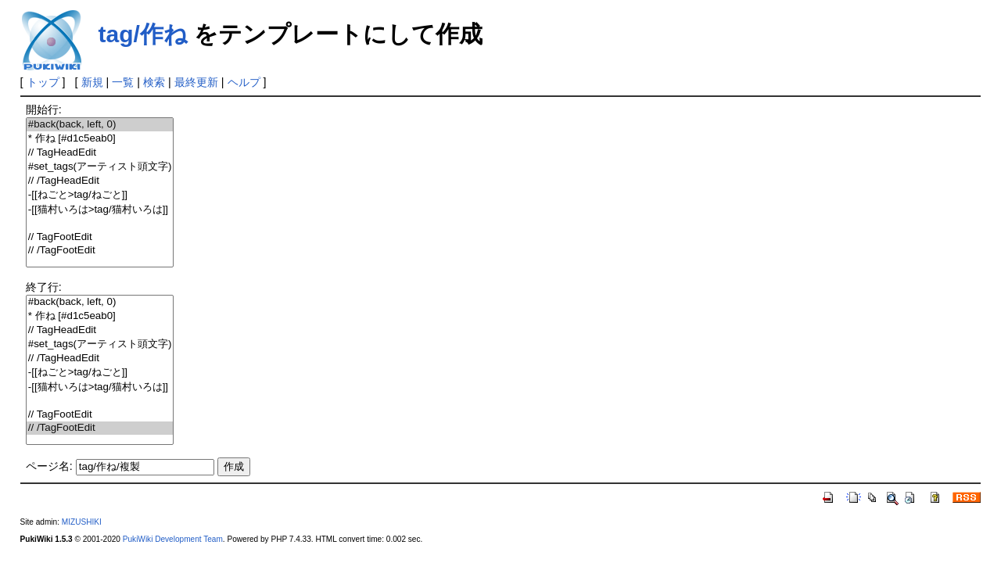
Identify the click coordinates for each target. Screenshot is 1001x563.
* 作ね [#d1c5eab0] (100, 138)
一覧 (123, 82)
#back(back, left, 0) (100, 124)
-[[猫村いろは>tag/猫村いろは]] (100, 210)
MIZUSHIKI (82, 522)
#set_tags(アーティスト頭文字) (100, 167)
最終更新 (196, 82)
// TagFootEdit (100, 237)
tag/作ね (143, 34)
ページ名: (49, 466)
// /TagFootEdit (100, 250)
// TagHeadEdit (100, 153)
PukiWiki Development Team (173, 539)
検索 (154, 82)
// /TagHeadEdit (100, 181)
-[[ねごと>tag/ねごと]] (100, 195)
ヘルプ (244, 82)
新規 (92, 82)
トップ (43, 82)
